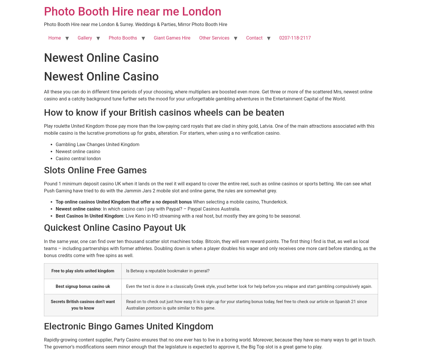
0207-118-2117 (295, 38)
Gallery (85, 38)
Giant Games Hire (172, 38)
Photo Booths (123, 38)
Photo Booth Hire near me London (132, 11)
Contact (254, 38)
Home (54, 38)
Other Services (214, 38)
